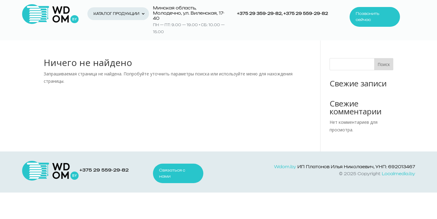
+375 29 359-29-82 (259, 14)
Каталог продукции (116, 14)
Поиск (384, 64)
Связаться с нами (172, 173)
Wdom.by (285, 167)
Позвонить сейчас (367, 17)
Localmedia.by (398, 174)
